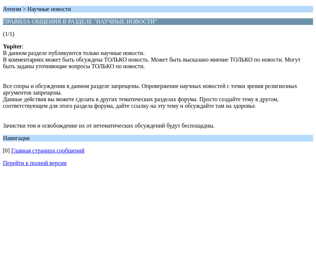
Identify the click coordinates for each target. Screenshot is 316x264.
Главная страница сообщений (48, 150)
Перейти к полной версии (35, 163)
